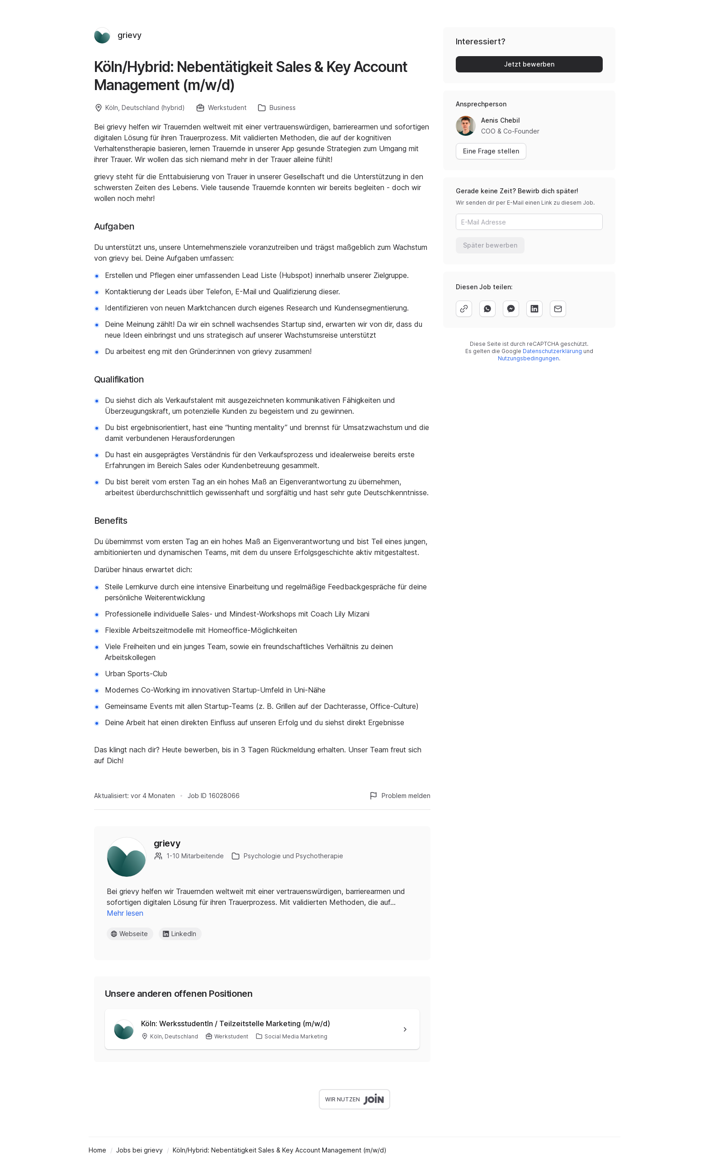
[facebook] (511, 309)
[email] (558, 309)
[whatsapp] (487, 309)
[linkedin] (534, 309)
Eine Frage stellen (491, 151)
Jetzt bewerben (529, 64)
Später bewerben (490, 245)
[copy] (464, 309)
